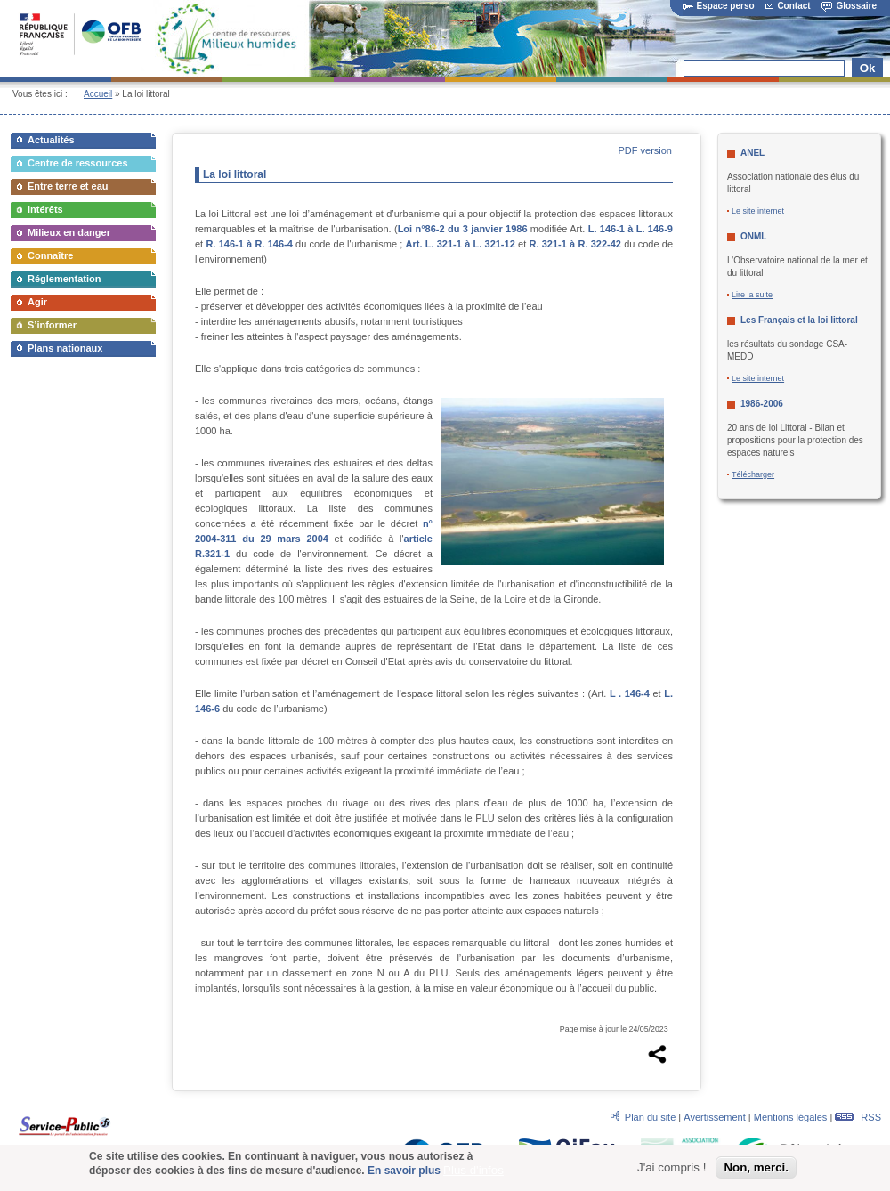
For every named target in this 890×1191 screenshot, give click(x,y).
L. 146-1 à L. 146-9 (630, 228)
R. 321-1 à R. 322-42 (574, 244)
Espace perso (719, 6)
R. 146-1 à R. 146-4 (249, 244)
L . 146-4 (630, 693)
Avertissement (715, 1117)
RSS (858, 1117)
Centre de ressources (78, 163)
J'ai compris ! (671, 1167)
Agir (37, 301)
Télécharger (753, 474)
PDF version (645, 150)
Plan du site (650, 1117)
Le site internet (758, 211)
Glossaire (849, 6)
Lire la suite (752, 294)
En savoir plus (404, 1170)
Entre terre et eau (68, 186)
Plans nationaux (65, 348)
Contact (787, 6)
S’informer (52, 325)
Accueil (98, 94)
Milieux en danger (69, 232)
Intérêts (45, 209)
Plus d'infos (473, 1170)
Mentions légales (791, 1117)
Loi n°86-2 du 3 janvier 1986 (463, 228)
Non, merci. (756, 1167)
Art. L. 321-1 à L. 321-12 (460, 244)
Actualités (51, 139)
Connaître (50, 255)
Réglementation (64, 278)
